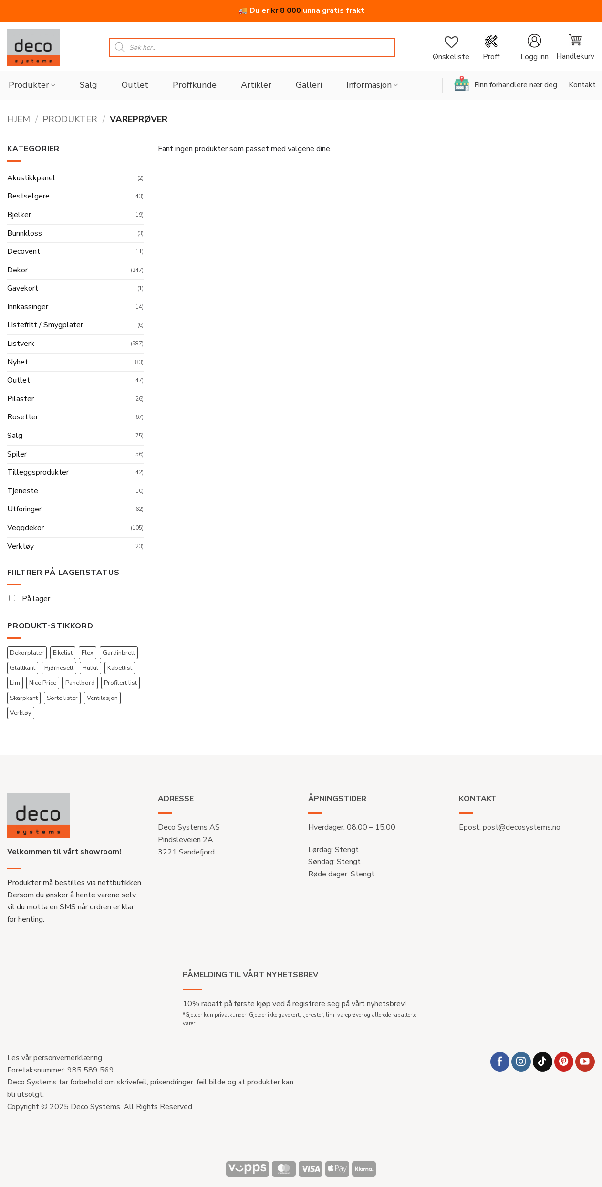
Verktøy (20, 546)
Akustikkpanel (31, 178)
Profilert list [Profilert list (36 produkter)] (120, 682)
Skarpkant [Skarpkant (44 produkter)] (24, 698)
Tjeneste (22, 491)
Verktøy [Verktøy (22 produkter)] (20, 712)
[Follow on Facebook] (500, 1062)
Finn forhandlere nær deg (505, 83)
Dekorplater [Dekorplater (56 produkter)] (27, 652)
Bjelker (19, 214)
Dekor (17, 270)
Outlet (135, 85)
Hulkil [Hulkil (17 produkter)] (90, 668)
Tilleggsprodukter (38, 472)
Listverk (20, 343)
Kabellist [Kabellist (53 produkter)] (119, 668)
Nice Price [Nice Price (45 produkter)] (42, 682)
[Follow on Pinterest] (564, 1062)
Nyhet (17, 362)
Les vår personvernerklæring (54, 1057)
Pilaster (20, 399)
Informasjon (372, 85)
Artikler (256, 85)
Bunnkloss (24, 233)
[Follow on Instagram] (521, 1062)
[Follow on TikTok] (542, 1062)
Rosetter (22, 417)
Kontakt (582, 85)
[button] (534, 47)
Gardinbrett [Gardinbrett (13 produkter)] (119, 652)
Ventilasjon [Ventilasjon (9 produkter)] (102, 698)
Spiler (17, 454)
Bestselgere (28, 196)
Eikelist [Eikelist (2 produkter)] (63, 652)
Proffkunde (195, 85)
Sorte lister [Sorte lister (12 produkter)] (62, 698)
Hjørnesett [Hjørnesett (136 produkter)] (58, 668)
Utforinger (24, 509)
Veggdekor (25, 527)
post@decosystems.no (521, 827)
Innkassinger (27, 307)
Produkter (32, 85)
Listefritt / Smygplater (45, 325)
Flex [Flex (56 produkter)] (87, 652)
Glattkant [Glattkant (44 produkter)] (22, 668)
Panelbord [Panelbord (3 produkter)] (80, 682)
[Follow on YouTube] (585, 1062)
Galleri (309, 85)
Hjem (18, 119)
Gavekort (22, 288)
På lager (29, 599)
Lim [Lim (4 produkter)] (15, 682)
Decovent (23, 251)
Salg (88, 85)
